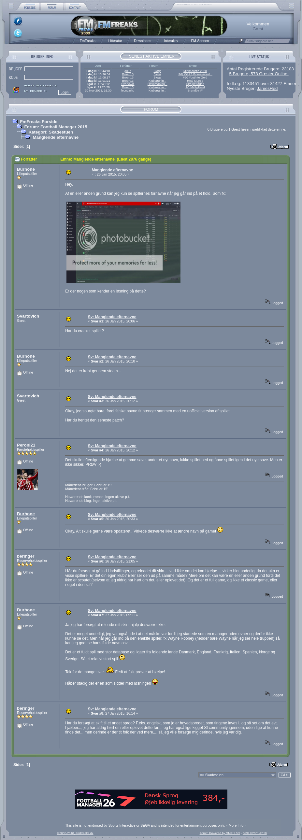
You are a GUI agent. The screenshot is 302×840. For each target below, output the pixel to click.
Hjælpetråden (195, 84)
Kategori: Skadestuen (50, 132)
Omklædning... (157, 84)
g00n (127, 71)
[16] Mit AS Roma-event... (195, 74)
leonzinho (127, 90)
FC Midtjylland (195, 87)
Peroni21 (26, 445)
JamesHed (267, 88)
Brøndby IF (195, 90)
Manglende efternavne (56, 137)
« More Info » (236, 825)
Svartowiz (127, 84)
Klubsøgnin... (157, 80)
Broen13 (128, 74)
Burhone (26, 169)
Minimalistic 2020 (195, 71)
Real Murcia (195, 80)
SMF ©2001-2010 (255, 833)
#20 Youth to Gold (195, 77)
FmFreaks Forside (38, 121)
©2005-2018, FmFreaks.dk (75, 833)
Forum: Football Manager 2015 (55, 126)
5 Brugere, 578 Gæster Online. (258, 73)
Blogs (157, 71)
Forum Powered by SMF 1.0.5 (220, 833)
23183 (288, 68)
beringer (25, 556)
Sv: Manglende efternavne (112, 317)
